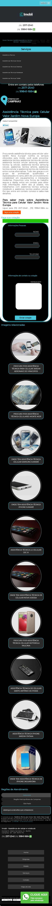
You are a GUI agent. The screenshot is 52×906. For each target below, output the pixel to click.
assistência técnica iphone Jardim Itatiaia (26, 735)
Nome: (27, 234)
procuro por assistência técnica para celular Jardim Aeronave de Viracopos (26, 368)
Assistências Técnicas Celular (11, 61)
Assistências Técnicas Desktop (12, 67)
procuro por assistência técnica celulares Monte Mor (26, 415)
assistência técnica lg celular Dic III (26, 551)
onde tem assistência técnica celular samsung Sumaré (26, 460)
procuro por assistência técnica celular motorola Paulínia (26, 643)
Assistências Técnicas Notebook (12, 72)
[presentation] (22, 267)
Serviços (26, 49)
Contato (26, 880)
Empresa (26, 859)
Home (26, 852)
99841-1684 (26, 29)
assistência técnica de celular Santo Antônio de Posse (26, 689)
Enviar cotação (25, 318)
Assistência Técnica (8, 55)
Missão (26, 866)
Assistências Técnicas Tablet (11, 78)
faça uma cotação (11, 212)
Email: (27, 245)
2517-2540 (28, 25)
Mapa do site (26, 887)
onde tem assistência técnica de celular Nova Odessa (26, 596)
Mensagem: (29, 295)
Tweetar (6, 125)
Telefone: (27, 256)
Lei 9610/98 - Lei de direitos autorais (22, 821)
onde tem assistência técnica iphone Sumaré (26, 506)
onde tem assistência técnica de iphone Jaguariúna (26, 780)
